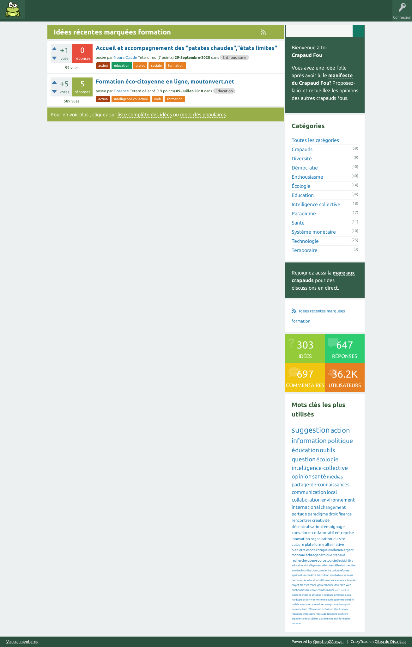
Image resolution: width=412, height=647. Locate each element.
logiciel (332, 560)
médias (335, 476)
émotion (317, 595)
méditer (351, 565)
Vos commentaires (22, 642)
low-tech (297, 570)
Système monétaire (314, 232)
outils (327, 450)
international (306, 507)
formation (175, 65)
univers (348, 575)
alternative (334, 544)
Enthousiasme (234, 57)
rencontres (302, 520)
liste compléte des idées (145, 114)
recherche (299, 560)
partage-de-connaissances (320, 484)
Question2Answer (328, 641)
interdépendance (301, 595)
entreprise (344, 532)
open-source (316, 560)
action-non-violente (314, 599)
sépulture (327, 595)
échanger (313, 555)
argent (348, 550)
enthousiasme (301, 590)
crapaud (339, 555)
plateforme (314, 544)
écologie (327, 459)
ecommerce (306, 604)
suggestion (311, 430)
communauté (326, 590)
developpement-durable (340, 599)
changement (333, 507)
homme (296, 623)
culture (298, 544)
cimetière (339, 595)
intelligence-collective (131, 99)
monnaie (298, 555)
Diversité (302, 158)
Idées (36, 13)
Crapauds (302, 149)
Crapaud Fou (307, 55)
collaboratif (323, 532)
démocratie (299, 580)
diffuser (325, 580)
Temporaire (305, 250)
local (332, 492)
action (103, 65)
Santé (298, 222)
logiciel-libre (345, 560)
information (309, 440)
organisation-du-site (328, 539)
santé (319, 476)
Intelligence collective (316, 204)
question (304, 459)
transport (344, 604)
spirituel (297, 575)
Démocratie (305, 167)
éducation (121, 65)
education (313, 580)
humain (351, 580)
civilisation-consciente (317, 570)
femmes (328, 618)
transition (323, 575)
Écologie (301, 186)
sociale (156, 65)
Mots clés (57, 13)
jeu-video (319, 604)
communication (309, 492)
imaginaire (309, 614)
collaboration (306, 499)
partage (299, 513)
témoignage (333, 526)
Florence (121, 91)
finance (345, 514)
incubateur (336, 575)
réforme (344, 570)
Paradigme (304, 213)
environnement (338, 499)
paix (321, 618)
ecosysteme (331, 604)
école (313, 590)
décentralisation (307, 526)
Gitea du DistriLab (390, 641)
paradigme (318, 514)
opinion (302, 476)
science (341, 580)
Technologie (305, 241)
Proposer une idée (142, 13)
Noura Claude (125, 57)
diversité (339, 585)
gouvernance (325, 585)
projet (140, 65)
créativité (321, 520)
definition (327, 609)
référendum (314, 609)
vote (333, 580)
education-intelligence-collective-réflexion (318, 565)
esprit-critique (317, 550)
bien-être (299, 550)
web (157, 99)
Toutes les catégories (315, 140)
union (335, 570)
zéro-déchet (342, 590)
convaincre (302, 532)
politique (340, 440)
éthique (326, 555)
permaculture (299, 609)
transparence (308, 585)
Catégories (82, 13)
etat (336, 618)
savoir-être (309, 575)
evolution (335, 550)
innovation (301, 539)
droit (333, 514)
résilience (297, 614)
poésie (295, 604)
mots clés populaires (203, 114)
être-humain (341, 609)
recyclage (321, 614)
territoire (332, 614)
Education (224, 91)
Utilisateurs (108, 13)
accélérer (313, 618)
